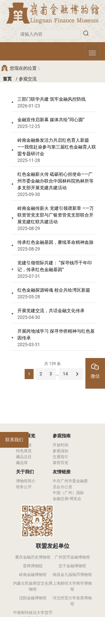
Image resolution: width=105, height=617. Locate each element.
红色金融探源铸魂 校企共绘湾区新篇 (53, 290)
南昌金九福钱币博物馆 (72, 574)
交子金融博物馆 (72, 566)
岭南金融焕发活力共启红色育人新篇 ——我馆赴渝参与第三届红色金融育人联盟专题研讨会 (56, 147)
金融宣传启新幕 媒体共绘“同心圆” (50, 119)
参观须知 (60, 451)
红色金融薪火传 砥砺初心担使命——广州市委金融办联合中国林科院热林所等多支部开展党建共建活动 (55, 181)
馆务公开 (24, 487)
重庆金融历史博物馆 (32, 557)
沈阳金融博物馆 (32, 598)
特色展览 (24, 451)
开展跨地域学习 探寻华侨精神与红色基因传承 (56, 334)
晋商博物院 (33, 566)
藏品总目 (24, 456)
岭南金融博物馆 (32, 574)
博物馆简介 (26, 481)
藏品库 (22, 462)
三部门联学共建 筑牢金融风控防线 (51, 99)
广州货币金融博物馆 (72, 557)
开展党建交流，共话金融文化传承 (51, 310)
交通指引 (60, 456)
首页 (7, 79)
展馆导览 (60, 462)
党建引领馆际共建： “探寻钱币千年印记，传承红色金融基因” (54, 266)
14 (65, 374)
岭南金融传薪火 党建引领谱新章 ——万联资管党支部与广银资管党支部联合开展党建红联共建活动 (55, 215)
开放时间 (60, 445)
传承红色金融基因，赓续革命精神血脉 (55, 242)
